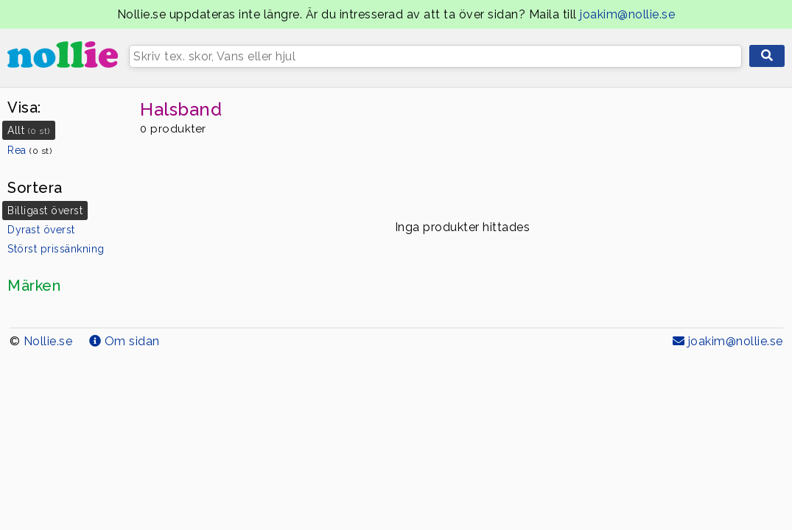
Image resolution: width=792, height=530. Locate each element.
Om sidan (124, 341)
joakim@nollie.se (627, 14)
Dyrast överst (41, 230)
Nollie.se (48, 341)
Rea (29, 150)
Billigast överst (45, 210)
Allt (28, 130)
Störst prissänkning (56, 249)
